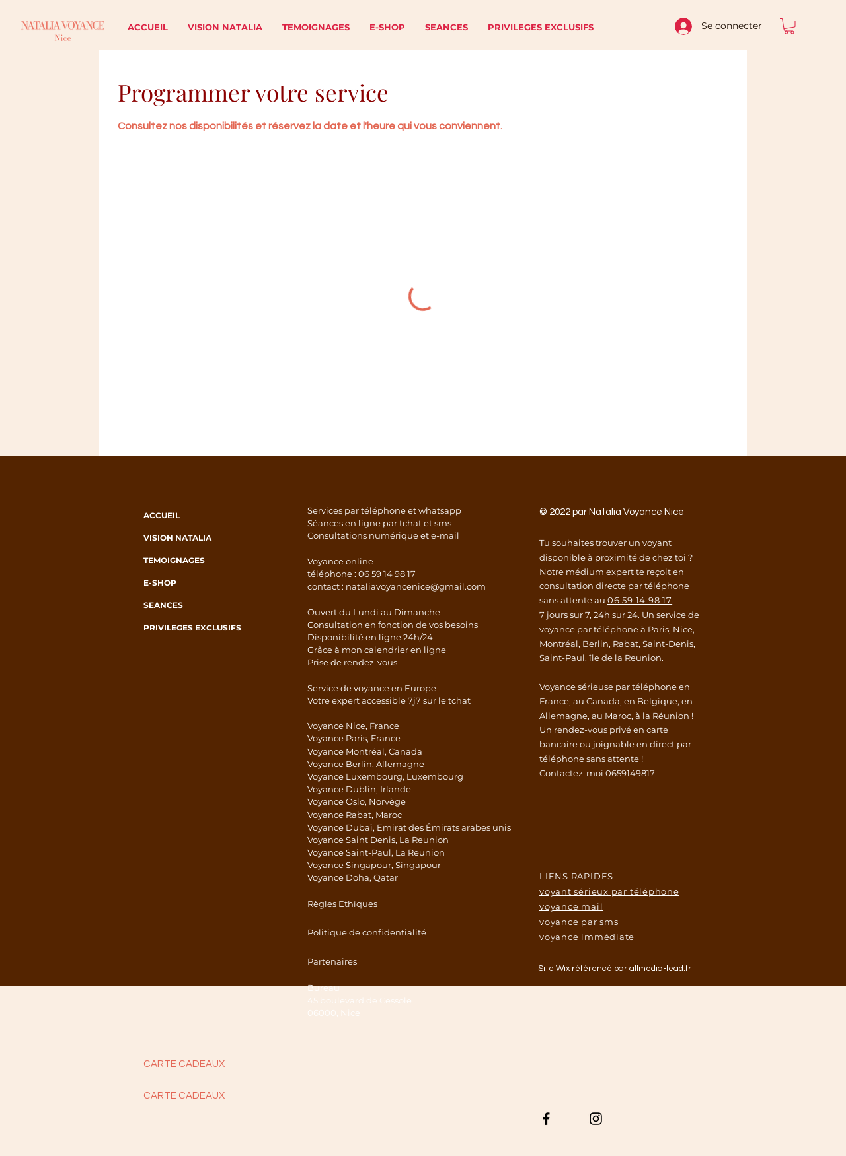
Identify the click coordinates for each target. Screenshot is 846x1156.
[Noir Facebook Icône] (546, 1118)
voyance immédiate (586, 937)
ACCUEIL (161, 515)
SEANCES (163, 605)
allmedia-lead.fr (660, 968)
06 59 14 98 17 (387, 573)
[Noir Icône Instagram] (596, 1118)
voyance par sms (579, 921)
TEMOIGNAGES (174, 560)
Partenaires (332, 961)
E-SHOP (159, 583)
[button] (789, 26)
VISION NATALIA (177, 538)
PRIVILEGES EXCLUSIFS (187, 627)
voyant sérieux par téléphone (609, 891)
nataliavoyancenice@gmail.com (416, 586)
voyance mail (571, 906)
